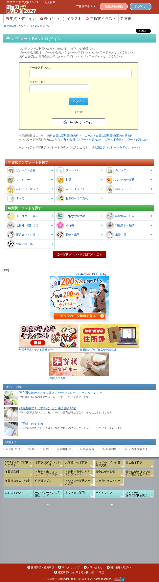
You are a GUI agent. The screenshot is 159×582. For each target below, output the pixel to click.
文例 (126, 18)
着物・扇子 (68, 235)
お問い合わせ (95, 567)
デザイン (21, 18)
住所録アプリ (43, 480)
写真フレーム (119, 189)
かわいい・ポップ (22, 189)
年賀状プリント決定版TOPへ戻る (79, 254)
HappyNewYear (70, 216)
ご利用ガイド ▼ (86, 6)
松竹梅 (65, 225)
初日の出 (14, 449)
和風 (63, 180)
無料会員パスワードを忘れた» (83, 139)
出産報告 (88, 449)
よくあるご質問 (75, 492)
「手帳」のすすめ (31, 423)
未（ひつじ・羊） (22, 216)
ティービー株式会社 (45, 578)
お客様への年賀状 (72, 198)
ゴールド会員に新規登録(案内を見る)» (108, 135)
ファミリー (18, 180)
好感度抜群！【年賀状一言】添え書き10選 (47, 408)
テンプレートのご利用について (47, 494)
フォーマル (68, 170)
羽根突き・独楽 (120, 225)
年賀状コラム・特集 (17, 480)
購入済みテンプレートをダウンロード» (116, 147)
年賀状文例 (12, 471)
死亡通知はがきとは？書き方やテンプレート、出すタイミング (60, 392)
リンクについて (71, 567)
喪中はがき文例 (105, 471)
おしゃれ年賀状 (120, 180)
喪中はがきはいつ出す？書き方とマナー (138, 473)
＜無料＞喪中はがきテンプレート (77, 473)
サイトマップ (104, 492)
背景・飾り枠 (20, 244)
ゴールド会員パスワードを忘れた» (126, 139)
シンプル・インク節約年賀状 (108, 464)
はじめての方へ (14, 492)
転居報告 (111, 449)
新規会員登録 (114, 6)
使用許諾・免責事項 (42, 567)
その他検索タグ (138, 449)
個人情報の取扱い (120, 567)
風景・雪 (116, 235)
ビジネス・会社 (21, 170)
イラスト (101, 18)
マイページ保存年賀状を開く (137, 494)
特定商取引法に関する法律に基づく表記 (81, 572)
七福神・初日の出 (22, 225)
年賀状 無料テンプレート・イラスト (48, 464)
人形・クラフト (70, 189)
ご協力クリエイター (108, 480)
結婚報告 (65, 449)
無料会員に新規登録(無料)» (64, 135)
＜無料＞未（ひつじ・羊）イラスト (46, 473)
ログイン (141, 6)
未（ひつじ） (61, 18)
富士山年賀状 (134, 462)
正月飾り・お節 (21, 235)
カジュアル (117, 170)
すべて (15, 198)
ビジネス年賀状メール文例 (77, 482)
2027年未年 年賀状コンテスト (18, 464)
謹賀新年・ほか (120, 216)
